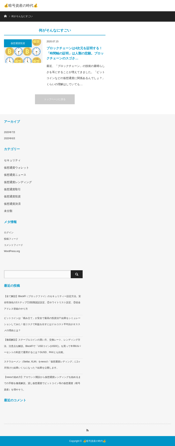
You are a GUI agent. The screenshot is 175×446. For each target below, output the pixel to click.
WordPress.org (12, 251)
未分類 (8, 210)
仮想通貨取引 (12, 189)
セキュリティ (12, 160)
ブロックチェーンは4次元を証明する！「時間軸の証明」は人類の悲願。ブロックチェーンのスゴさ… (75, 53)
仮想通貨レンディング (18, 182)
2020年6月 (9, 138)
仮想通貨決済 (12, 203)
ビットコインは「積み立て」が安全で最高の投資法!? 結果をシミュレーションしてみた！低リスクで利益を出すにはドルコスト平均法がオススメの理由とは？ (42, 324)
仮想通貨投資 (18, 43)
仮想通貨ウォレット (16, 167)
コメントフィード (13, 245)
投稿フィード (11, 238)
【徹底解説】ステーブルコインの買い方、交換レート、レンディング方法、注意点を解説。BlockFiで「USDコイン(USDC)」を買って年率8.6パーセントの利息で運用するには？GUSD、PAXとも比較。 (42, 345)
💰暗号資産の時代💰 (21, 6)
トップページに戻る (55, 99)
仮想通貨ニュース (15, 174)
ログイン (9, 232)
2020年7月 (9, 132)
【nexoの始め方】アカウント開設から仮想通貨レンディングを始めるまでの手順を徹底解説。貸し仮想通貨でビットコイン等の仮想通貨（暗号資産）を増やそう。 (42, 383)
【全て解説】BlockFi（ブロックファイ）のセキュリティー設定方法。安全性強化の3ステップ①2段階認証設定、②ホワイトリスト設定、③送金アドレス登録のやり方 (42, 302)
